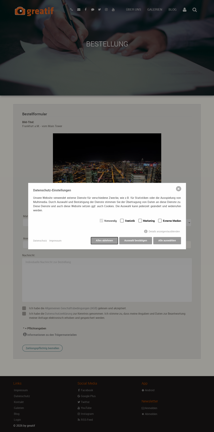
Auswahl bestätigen (135, 240)
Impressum (55, 240)
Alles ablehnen (104, 240)
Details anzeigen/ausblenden (164, 231)
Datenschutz (40, 240)
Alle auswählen (167, 240)
